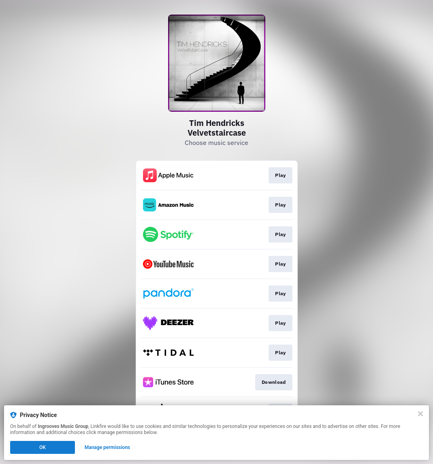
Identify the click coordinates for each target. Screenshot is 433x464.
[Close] (420, 413)
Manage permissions (107, 447)
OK (42, 447)
